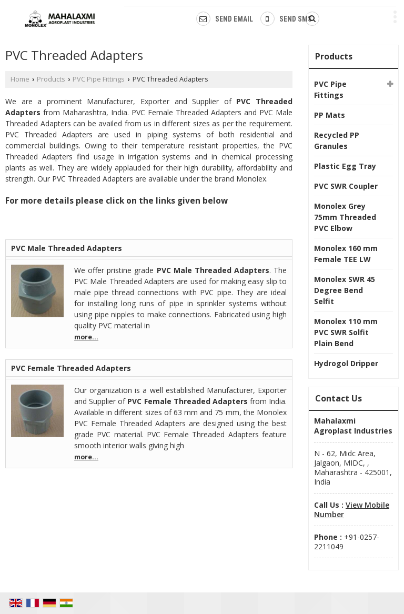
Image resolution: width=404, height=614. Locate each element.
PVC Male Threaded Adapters (66, 248)
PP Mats (329, 115)
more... (86, 337)
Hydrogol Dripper (346, 363)
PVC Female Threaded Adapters (71, 368)
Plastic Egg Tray (345, 166)
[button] (351, 509)
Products (51, 79)
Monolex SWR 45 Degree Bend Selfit (344, 290)
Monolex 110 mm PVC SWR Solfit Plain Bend (346, 332)
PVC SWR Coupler (346, 186)
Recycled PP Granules (336, 140)
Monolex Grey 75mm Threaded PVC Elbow (345, 217)
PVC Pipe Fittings (99, 79)
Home (20, 79)
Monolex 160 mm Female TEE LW (346, 253)
